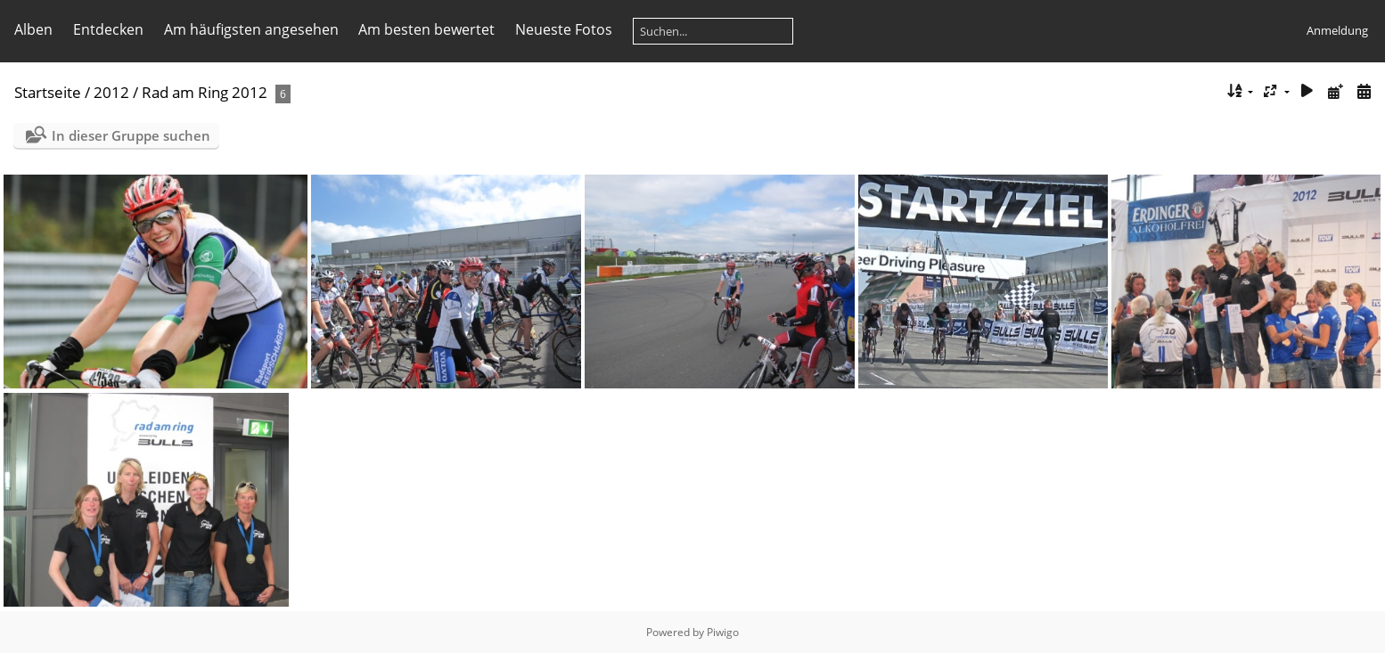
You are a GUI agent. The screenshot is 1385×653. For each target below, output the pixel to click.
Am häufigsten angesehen (251, 29)
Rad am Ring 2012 (204, 92)
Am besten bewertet (426, 29)
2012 (111, 92)
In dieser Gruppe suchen (131, 135)
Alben (33, 29)
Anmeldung (1337, 30)
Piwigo (723, 632)
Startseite (47, 92)
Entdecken (108, 29)
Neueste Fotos (563, 29)
